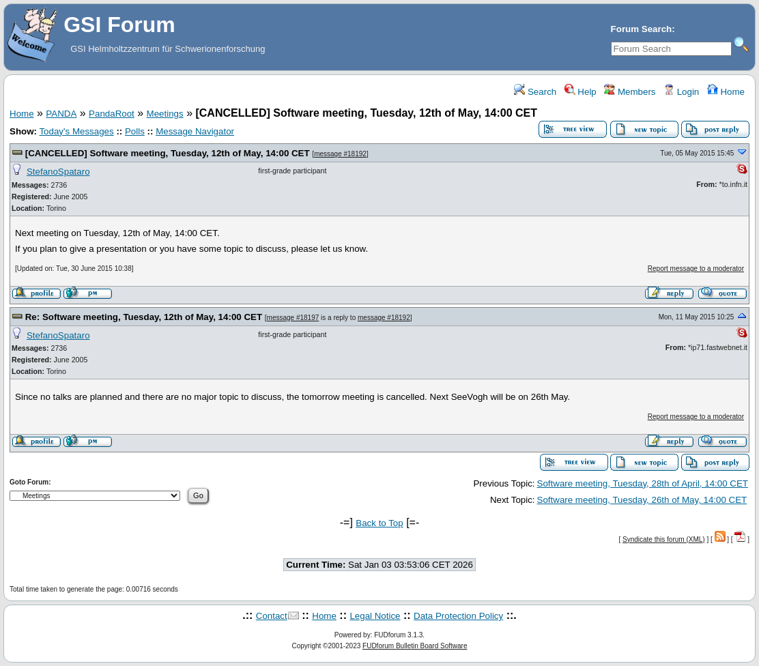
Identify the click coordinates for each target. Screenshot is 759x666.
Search (535, 92)
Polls (135, 131)
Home (726, 92)
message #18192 (340, 154)
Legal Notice (374, 616)
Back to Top (379, 523)
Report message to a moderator (696, 268)
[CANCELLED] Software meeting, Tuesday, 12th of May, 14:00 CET (167, 153)
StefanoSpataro (58, 171)
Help (580, 92)
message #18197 (293, 317)
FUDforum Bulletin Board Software (414, 646)
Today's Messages (76, 131)
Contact (271, 616)
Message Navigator (195, 131)
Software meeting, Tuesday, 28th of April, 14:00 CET (642, 483)
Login (681, 92)
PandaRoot (111, 113)
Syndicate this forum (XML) (663, 539)
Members (629, 92)
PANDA (61, 113)
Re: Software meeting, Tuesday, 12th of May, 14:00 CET (143, 317)
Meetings (165, 113)
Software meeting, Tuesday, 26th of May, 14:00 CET (642, 500)
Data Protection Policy (458, 616)
